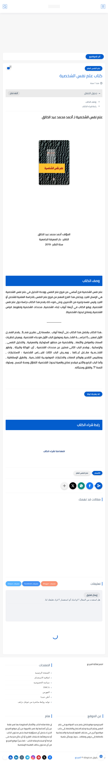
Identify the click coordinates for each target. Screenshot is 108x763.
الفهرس (46, 692)
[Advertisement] (54, 33)
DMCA (46, 687)
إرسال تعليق (91, 595)
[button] (89, 485)
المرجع (78, 757)
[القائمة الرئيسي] (103, 6)
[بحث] (5, 6)
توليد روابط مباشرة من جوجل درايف (34, 702)
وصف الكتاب (91, 102)
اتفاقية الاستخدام (42, 678)
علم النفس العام (93, 68)
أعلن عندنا (45, 697)
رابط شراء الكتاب (89, 106)
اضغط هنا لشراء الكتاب (54, 451)
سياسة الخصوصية (42, 682)
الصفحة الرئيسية (42, 673)
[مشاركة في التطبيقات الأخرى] (64, 485)
